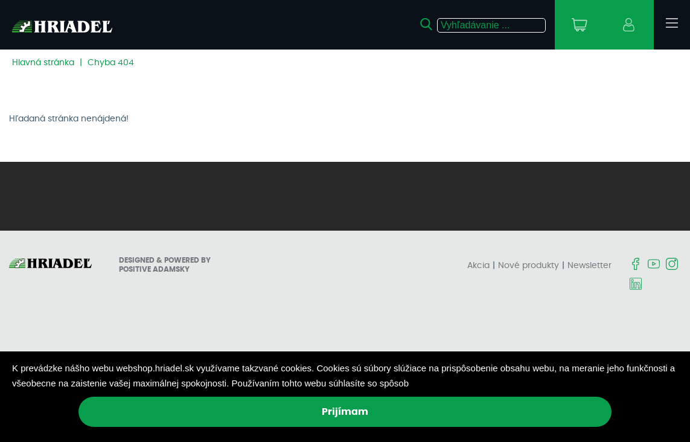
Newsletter (589, 265)
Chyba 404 (111, 63)
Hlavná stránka (43, 63)
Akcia (478, 265)
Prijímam (345, 412)
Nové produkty (528, 265)
